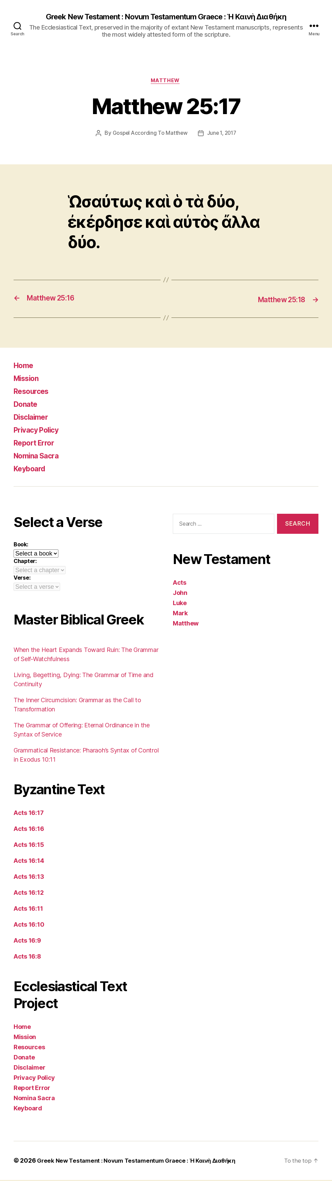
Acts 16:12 (28, 893)
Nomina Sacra (40, 457)
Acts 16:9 (27, 941)
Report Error (37, 444)
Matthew (166, 82)
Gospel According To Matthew (149, 134)
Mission (28, 379)
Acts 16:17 (28, 814)
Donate (27, 405)
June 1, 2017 (222, 134)
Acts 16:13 (29, 878)
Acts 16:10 (29, 925)
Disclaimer (33, 418)
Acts (179, 583)
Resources (34, 392)
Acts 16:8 (27, 957)
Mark (180, 614)
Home (25, 366)
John (180, 593)
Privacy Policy (40, 431)
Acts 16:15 (29, 846)
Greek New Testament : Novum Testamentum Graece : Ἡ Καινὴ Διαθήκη (166, 17)
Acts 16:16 (29, 830)
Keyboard (32, 470)
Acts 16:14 (29, 862)
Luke (180, 603)
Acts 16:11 (28, 909)
